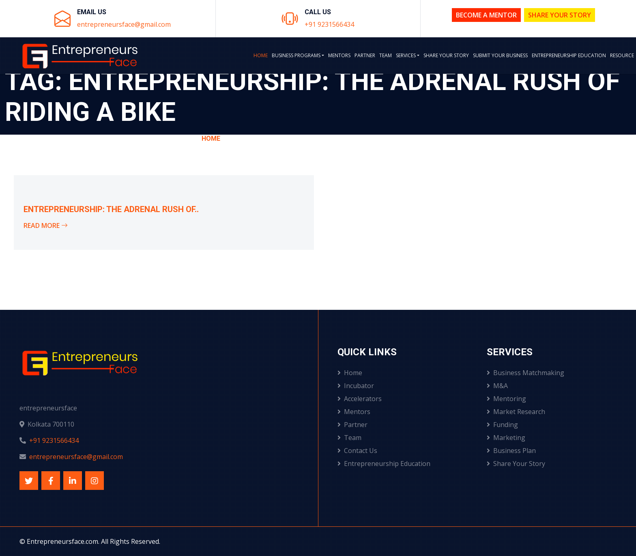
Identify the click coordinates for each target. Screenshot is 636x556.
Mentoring (506, 398)
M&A (497, 385)
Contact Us (357, 450)
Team (385, 55)
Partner (365, 55)
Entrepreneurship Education (569, 55)
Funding (502, 424)
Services (406, 55)
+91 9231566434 (329, 24)
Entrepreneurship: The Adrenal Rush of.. (111, 209)
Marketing (506, 437)
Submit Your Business (500, 55)
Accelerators (359, 398)
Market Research (516, 411)
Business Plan (511, 450)
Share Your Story (559, 15)
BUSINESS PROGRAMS (296, 55)
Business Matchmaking (525, 372)
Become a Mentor (486, 15)
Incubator (355, 385)
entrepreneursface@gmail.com (124, 24)
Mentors (339, 55)
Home (261, 55)
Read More (46, 225)
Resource (622, 55)
